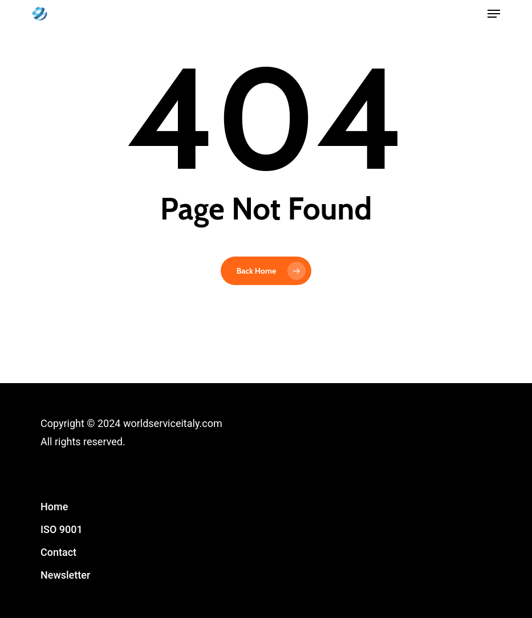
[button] (494, 13)
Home (54, 507)
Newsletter (65, 575)
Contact (58, 552)
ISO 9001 (61, 529)
